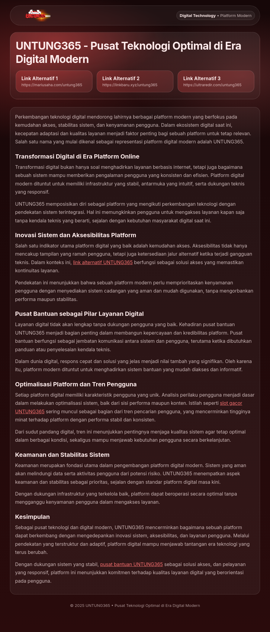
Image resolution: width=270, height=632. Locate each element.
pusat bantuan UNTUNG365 (131, 564)
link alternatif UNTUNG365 (103, 262)
